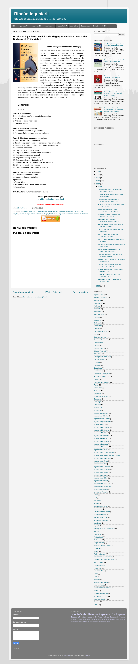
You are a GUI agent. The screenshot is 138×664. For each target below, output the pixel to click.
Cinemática (98, 326)
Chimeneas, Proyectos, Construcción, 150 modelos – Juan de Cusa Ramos (113, 110)
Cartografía (98, 323)
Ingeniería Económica (101, 427)
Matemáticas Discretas (102, 512)
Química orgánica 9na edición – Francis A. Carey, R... (109, 275)
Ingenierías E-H (36, 26)
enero (100, 187)
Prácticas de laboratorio (102, 545)
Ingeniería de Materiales (102, 458)
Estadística (98, 371)
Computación (114, 617)
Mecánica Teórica (100, 514)
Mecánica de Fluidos (101, 520)
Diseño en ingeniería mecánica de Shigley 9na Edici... (110, 255)
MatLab (96, 503)
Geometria (97, 393)
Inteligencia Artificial (101, 489)
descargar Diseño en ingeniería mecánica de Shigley (39, 211)
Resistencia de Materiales (103, 557)
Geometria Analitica (101, 396)
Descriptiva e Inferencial (102, 357)
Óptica (96, 605)
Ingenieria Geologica (101, 413)
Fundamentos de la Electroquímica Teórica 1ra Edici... (110, 190)
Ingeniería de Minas (101, 461)
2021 (98, 175)
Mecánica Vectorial (100, 517)
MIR (95, 498)
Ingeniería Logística (101, 444)
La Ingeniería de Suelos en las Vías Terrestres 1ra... (110, 195)
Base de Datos (99, 314)
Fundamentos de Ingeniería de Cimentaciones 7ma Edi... (108, 200)
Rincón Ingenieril (31, 13)
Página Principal (53, 292)
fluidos (96, 590)
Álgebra (96, 602)
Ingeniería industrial (101, 481)
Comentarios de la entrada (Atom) (35, 297)
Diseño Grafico (99, 359)
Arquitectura (98, 303)
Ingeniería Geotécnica (101, 435)
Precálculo (97, 534)
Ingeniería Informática (101, 441)
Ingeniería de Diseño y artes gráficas (107, 455)
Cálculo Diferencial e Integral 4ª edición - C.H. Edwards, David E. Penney (113, 94)
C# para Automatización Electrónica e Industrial (111, 77)
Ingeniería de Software (102, 469)
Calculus (97, 317)
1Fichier (41, 199)
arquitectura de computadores (105, 619)
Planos (96, 531)
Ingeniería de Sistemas (102, 467)
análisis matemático (101, 582)
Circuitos (97, 328)
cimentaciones (99, 585)
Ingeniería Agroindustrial (102, 421)
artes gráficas (106, 621)
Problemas (97, 540)
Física (96, 385)
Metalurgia (97, 523)
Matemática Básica (100, 506)
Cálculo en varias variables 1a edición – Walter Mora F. (114, 61)
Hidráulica (97, 405)
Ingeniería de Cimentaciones (104, 452)
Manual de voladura (89, 619)
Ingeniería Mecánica (66, 214)
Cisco (96, 334)
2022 (98, 171)
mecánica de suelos (101, 596)
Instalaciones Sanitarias (102, 486)
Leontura (67, 655)
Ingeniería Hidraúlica (101, 438)
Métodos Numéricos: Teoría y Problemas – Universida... (108, 210)
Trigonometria (99, 571)
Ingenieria (97, 410)
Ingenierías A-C (23, 26)
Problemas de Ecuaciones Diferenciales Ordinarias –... (108, 220)
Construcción (98, 343)
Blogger (87, 655)
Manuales (97, 500)
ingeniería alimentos (101, 593)
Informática (98, 407)
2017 (98, 184)
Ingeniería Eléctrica (100, 433)
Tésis (96, 574)
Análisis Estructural (100, 298)
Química (97, 548)
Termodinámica (99, 565)
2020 (98, 178)
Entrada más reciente (23, 292)
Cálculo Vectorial (100, 351)
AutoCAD (97, 309)
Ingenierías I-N (49, 26)
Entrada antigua (80, 292)
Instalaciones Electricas (102, 483)
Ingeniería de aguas (101, 475)
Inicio (13, 26)
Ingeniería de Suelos (101, 472)
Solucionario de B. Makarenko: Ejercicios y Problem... (108, 235)
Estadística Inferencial (101, 376)
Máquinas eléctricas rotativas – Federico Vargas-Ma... (109, 250)
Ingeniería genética (100, 478)
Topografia (97, 568)
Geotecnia (97, 399)
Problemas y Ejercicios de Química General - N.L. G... (110, 280)
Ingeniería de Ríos (100, 464)
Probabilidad (98, 537)
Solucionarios (85, 26)
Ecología (97, 362)
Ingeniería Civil (99, 424)
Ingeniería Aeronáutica (102, 419)
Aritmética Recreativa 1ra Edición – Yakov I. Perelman (110, 225)
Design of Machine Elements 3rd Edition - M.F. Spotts (109, 265)
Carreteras (97, 320)
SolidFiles (50, 199)
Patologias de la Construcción (104, 528)
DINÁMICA (98, 354)
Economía (97, 365)
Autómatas (97, 312)
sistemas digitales (100, 599)
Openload (60, 199)
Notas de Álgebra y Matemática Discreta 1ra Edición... (109, 215)
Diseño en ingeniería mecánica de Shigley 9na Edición (38, 214)
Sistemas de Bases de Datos (104, 560)
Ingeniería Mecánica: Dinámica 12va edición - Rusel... (110, 270)
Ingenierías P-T (62, 26)
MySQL (96, 526)
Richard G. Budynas (81, 214)
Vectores (97, 579)
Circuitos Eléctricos (100, 331)
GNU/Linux (98, 388)
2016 (98, 286)
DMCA (104, 26)
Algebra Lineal (99, 295)
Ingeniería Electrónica (101, 430)
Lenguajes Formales (101, 492)
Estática (96, 379)
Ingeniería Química (100, 450)
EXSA (79, 621)
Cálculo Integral (99, 348)
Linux (96, 495)
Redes (96, 551)
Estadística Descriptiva (102, 374)
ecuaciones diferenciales (102, 588)
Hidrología (97, 402)
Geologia (97, 390)
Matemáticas (74, 26)
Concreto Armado (100, 337)
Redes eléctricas (100, 554)
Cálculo (96, 345)
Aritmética (97, 300)
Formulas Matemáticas (102, 382)
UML (95, 576)
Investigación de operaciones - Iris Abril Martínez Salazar (113, 45)
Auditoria (97, 306)
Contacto (95, 26)
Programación (99, 543)
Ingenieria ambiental (101, 416)
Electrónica (98, 368)
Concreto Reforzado (101, 340)
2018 (98, 181)
